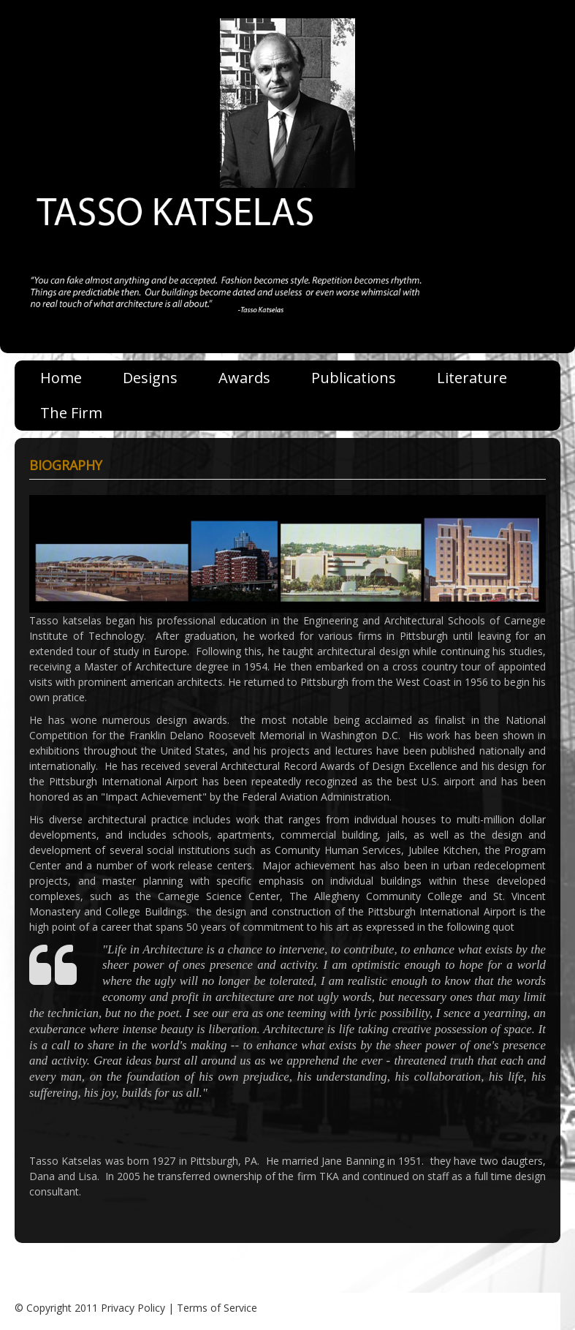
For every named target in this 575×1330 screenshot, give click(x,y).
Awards (244, 378)
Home (61, 378)
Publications (353, 378)
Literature (472, 378)
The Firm (71, 413)
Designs (150, 378)
